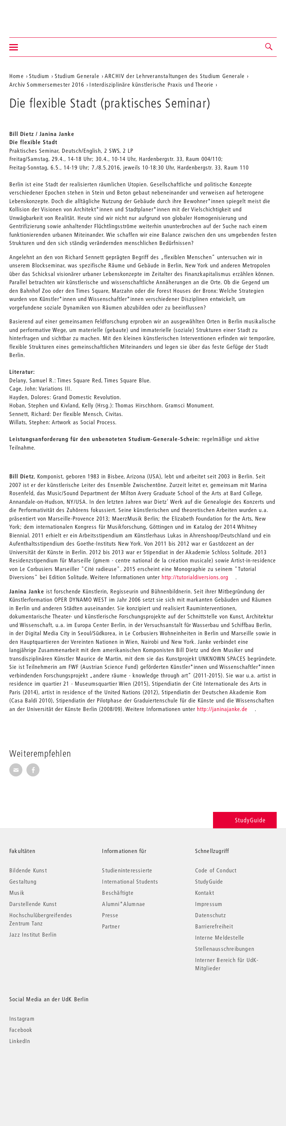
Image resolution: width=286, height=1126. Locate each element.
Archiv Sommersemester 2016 (46, 84)
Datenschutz (210, 915)
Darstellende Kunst (33, 904)
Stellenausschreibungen (224, 948)
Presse (110, 915)
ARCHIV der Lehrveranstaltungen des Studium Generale (175, 76)
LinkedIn (20, 1041)
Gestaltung (22, 881)
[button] (269, 47)
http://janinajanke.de (222, 709)
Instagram (22, 1018)
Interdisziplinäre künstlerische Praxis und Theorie (151, 84)
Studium (39, 76)
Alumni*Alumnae (123, 904)
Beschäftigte (117, 892)
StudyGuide (245, 820)
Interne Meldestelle (220, 937)
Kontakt (204, 892)
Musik (17, 892)
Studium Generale (77, 76)
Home (16, 76)
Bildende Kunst (28, 870)
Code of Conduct (216, 870)
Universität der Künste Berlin (38, 13)
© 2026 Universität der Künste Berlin (48, 1072)
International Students (130, 881)
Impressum (209, 904)
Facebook (21, 1029)
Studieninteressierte (127, 870)
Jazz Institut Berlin (33, 934)
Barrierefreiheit (214, 926)
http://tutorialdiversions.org (195, 577)
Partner (111, 926)
